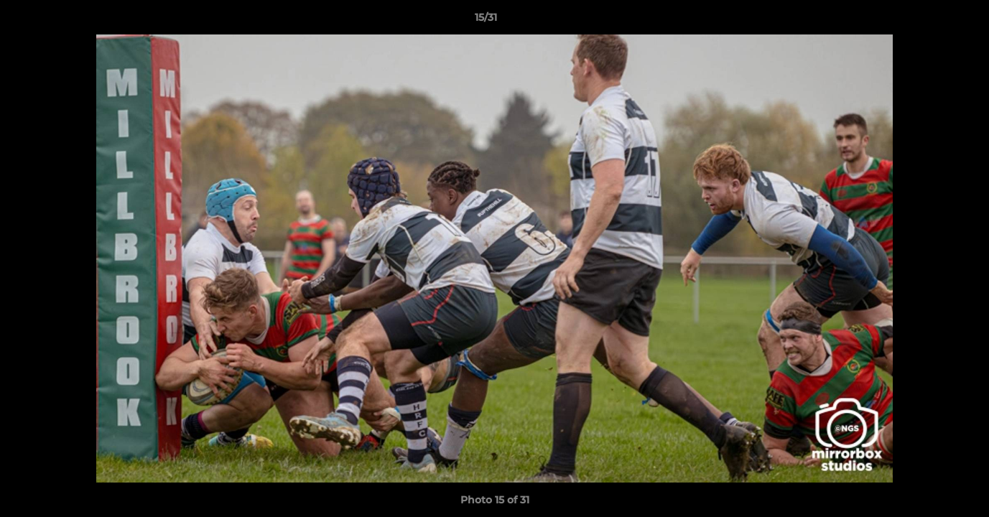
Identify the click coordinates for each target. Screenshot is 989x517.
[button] (928, 20)
